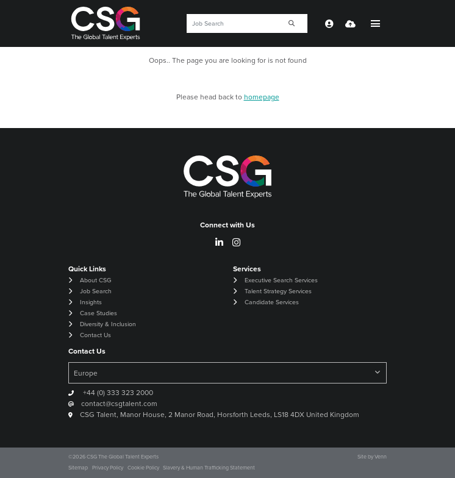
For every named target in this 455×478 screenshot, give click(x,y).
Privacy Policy (107, 467)
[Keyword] (232, 23)
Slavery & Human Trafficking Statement (209, 467)
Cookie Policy (143, 467)
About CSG (95, 280)
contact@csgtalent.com (119, 403)
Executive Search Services (281, 280)
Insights (91, 302)
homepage (261, 96)
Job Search (96, 291)
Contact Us (95, 335)
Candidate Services (272, 302)
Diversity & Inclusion (108, 324)
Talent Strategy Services (278, 291)
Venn (380, 456)
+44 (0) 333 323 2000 (117, 392)
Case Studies (98, 313)
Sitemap (78, 467)
